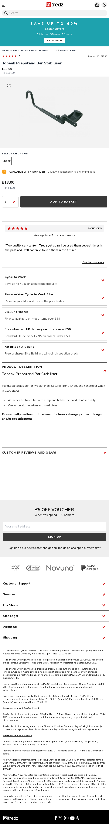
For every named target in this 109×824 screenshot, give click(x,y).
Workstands (68, 50)
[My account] (104, 5)
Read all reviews (93, 262)
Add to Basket (63, 201)
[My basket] (97, 5)
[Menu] (19, 5)
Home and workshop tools (39, 50)
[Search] (54, 13)
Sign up (54, 537)
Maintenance (10, 50)
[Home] (54, 5)
